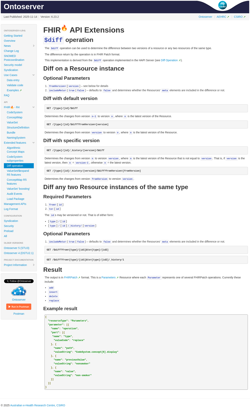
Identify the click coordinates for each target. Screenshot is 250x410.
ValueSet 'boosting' (18, 188)
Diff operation (15, 165)
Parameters (109, 277)
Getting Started (13, 35)
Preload (8, 231)
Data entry (13, 80)
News (19, 45)
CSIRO (238, 16)
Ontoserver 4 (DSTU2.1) (19, 253)
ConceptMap (14, 117)
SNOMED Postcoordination (14, 57)
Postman (18, 309)
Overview (9, 40)
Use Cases (19, 75)
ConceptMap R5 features (17, 181)
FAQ (6, 95)
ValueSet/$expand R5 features (18, 172)
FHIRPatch (70, 277)
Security (9, 226)
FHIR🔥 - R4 (19, 107)
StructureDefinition (18, 127)
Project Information (19, 265)
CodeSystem (14, 112)
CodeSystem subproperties (15, 158)
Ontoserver (205, 16)
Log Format (11, 209)
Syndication (11, 70)
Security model (13, 64)
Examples (13, 90)
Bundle (11, 132)
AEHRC (221, 16)
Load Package (15, 198)
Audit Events (14, 193)
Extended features (19, 142)
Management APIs (15, 203)
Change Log (11, 50)
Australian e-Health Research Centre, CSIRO (37, 405)
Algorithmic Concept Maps (15, 149)
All (5, 236)
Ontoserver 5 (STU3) (16, 248)
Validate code (15, 85)
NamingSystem (16, 137)
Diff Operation (169, 60)
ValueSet (12, 122)
